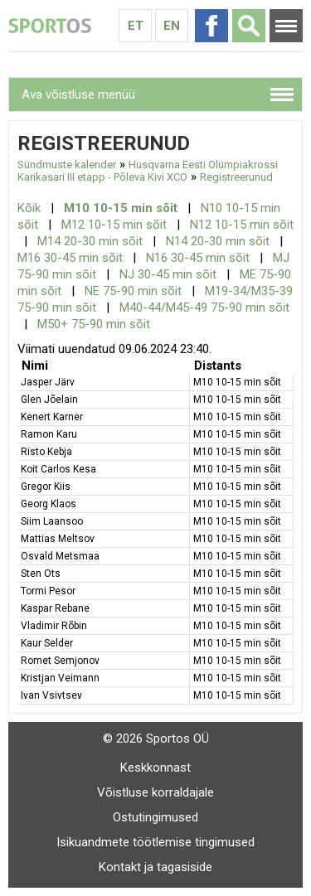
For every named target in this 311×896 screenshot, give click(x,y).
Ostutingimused (155, 817)
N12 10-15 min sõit (242, 224)
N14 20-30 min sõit (218, 241)
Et (135, 25)
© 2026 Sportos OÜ (156, 738)
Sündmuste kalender (66, 164)
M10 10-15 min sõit (120, 208)
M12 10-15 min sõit (114, 224)
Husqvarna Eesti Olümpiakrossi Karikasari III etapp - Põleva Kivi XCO (147, 170)
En (171, 25)
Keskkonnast (155, 767)
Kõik (29, 208)
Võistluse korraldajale (155, 792)
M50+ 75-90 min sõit (93, 324)
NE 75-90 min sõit (133, 290)
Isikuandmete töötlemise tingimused (155, 842)
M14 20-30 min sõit (90, 241)
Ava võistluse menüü (78, 94)
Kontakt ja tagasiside (155, 867)
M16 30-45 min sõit (70, 257)
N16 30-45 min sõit (198, 257)
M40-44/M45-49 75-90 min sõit (204, 307)
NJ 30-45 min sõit (167, 274)
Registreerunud (236, 177)
